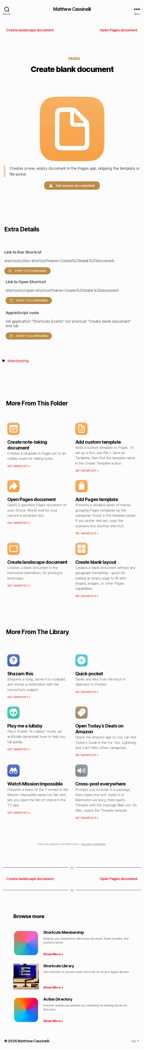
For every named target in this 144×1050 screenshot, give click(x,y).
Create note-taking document (27, 445)
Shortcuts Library (58, 966)
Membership (18, 361)
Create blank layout (95, 562)
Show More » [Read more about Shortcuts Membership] (53, 954)
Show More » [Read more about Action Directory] (53, 1021)
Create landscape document (37, 562)
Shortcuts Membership (63, 932)
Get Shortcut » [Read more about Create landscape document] (19, 585)
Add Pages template (96, 499)
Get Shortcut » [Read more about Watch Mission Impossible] (19, 812)
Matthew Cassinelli (72, 9)
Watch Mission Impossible (35, 784)
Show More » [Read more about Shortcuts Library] (53, 987)
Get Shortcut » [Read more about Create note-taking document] (19, 466)
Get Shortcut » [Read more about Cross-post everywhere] (87, 817)
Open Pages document (31, 499)
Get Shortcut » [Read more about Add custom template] (87, 470)
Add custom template (98, 442)
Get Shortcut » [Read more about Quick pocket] (87, 692)
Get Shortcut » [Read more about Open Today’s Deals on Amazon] (87, 755)
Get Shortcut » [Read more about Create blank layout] (87, 596)
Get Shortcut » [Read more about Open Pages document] (19, 522)
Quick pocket (89, 673)
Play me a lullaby (24, 726)
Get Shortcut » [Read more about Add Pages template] (87, 533)
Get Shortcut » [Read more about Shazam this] (19, 697)
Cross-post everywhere (100, 784)
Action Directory (57, 999)
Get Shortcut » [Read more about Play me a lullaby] (19, 749)
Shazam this (20, 673)
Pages (74, 58)
